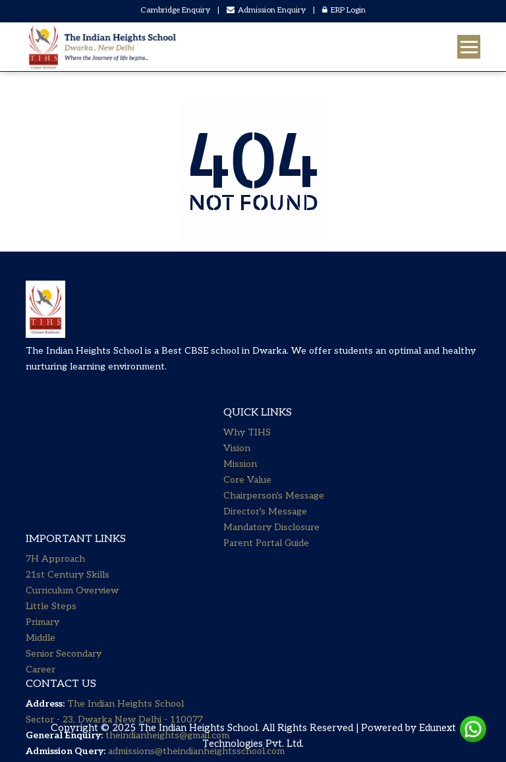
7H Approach (55, 431)
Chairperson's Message (273, 508)
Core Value (247, 492)
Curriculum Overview (72, 463)
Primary (42, 495)
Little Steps (51, 479)
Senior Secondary (63, 526)
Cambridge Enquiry (175, 10)
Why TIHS (247, 444)
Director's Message (265, 524)
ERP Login (344, 10)
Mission (240, 476)
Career (40, 542)
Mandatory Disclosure (271, 539)
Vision (236, 460)
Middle (40, 510)
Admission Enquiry (266, 10)
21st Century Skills (67, 447)
